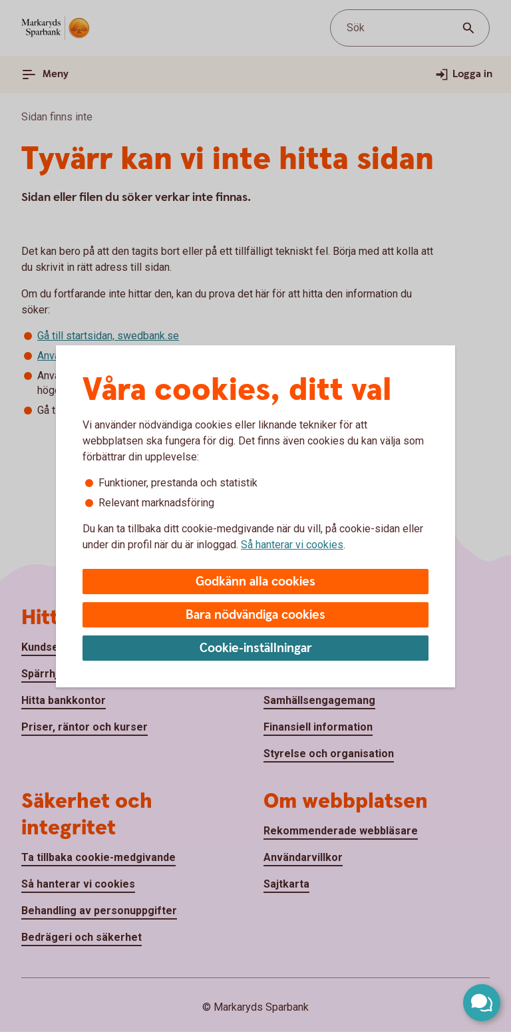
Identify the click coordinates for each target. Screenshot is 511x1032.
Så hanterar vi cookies (292, 544)
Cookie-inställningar (256, 648)
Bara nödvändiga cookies (255, 615)
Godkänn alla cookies (255, 582)
